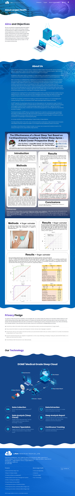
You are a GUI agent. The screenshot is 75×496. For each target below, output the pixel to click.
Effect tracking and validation (12, 480)
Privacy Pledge (37, 475)
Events (45, 2)
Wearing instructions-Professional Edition (15, 484)
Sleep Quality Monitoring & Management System (16, 477)
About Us (35, 473)
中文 (64, 2)
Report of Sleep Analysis (11, 473)
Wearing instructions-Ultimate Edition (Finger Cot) (17, 486)
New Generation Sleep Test (12, 470)
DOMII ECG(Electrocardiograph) (13, 475)
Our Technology (37, 477)
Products (39, 2)
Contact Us (65, 469)
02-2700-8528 (8, 463)
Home (6, 12)
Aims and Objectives (38, 470)
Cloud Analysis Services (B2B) (12, 482)
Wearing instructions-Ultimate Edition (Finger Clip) (17, 489)
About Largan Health (54, 2)
